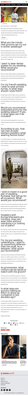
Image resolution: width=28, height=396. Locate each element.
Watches (19, 4)
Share (5, 323)
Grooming (8, 4)
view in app (24, 4)
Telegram (21, 323)
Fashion (2, 4)
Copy (16, 324)
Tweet (10, 323)
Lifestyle (13, 4)
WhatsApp (15, 323)
